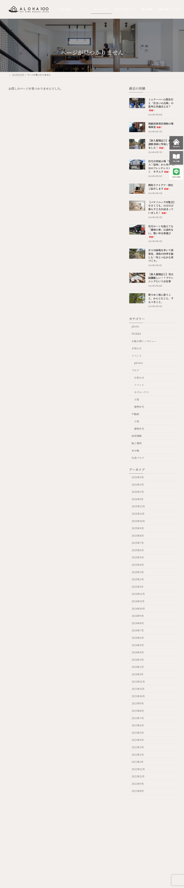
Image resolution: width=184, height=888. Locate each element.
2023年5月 (138, 732)
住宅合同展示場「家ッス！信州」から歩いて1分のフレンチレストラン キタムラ (161, 166)
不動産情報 (129, 856)
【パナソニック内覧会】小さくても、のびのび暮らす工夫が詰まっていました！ (161, 207)
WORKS (136, 333)
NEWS (68, 848)
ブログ (135, 370)
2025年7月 (138, 543)
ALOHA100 (57, 838)
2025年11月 (138, 513)
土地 (136, 399)
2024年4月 (138, 652)
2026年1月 (137, 499)
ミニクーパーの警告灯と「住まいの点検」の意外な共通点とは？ (160, 105)
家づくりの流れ (93, 883)
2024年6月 (138, 638)
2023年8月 (138, 711)
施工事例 (137, 443)
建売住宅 (139, 406)
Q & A (139, 836)
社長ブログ (138, 458)
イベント (137, 355)
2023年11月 (138, 689)
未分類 (135, 450)
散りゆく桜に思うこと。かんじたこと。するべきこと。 (160, 298)
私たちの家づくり (90, 839)
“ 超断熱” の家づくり (93, 860)
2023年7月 (138, 718)
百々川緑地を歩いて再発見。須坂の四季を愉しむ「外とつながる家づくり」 (160, 255)
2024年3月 (138, 659)
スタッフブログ (152, 854)
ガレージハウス (173, 839)
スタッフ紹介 (152, 863)
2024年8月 (138, 623)
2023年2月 (138, 754)
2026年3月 (138, 484)
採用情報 (137, 436)
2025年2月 (138, 579)
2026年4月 (138, 477)
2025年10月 (138, 521)
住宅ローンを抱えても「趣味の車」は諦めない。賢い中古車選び (160, 231)
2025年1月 (137, 586)
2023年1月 (137, 762)
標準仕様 (92, 866)
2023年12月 (138, 681)
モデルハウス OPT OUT (80, 851)
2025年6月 (138, 550)
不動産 (135, 414)
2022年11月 (138, 776)
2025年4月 (138, 565)
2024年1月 (137, 674)
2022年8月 (138, 791)
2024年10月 (138, 608)
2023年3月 (138, 747)
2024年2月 (138, 667)
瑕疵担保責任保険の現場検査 (160, 125)
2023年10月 (138, 696)
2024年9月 (138, 616)
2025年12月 (138, 506)
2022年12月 (138, 769)
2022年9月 (138, 783)
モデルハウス (141, 392)
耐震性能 (92, 876)
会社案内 (151, 836)
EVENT (69, 843)
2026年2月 (138, 492)
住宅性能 (92, 871)
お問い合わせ (152, 871)
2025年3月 (138, 572)
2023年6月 (138, 725)
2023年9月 (138, 703)
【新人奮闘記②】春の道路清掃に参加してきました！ (160, 144)
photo (135, 326)
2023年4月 (138, 740)
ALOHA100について (94, 852)
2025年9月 (138, 528)
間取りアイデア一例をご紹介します (160, 186)
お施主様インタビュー (144, 341)
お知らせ (137, 348)
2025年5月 (138, 557)
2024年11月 (138, 601)
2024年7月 (138, 630)
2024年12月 (138, 594)
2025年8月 (138, 535)
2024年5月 (138, 645)
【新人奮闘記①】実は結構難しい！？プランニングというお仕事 (160, 277)
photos (138, 363)
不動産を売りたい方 (129, 846)
